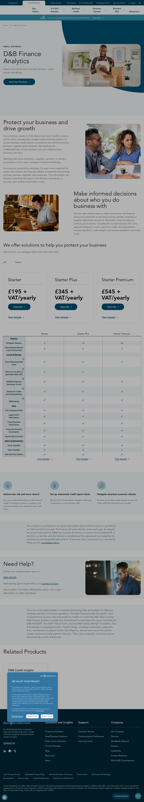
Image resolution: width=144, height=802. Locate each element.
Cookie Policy (40, 710)
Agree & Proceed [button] (47, 716)
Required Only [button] (32, 716)
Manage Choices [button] (17, 716)
